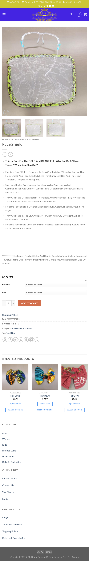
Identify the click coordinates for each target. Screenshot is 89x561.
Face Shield (10, 333)
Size (4, 292)
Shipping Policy (10, 314)
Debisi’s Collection (11, 461)
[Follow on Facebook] (36, 6)
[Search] (71, 14)
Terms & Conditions (12, 524)
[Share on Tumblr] (37, 339)
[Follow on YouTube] (53, 6)
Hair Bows (15, 395)
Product (6, 284)
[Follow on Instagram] (39, 6)
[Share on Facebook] (10, 339)
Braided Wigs (9, 450)
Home (5, 139)
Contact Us (8, 485)
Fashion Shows (9, 478)
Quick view (15, 404)
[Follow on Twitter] (44, 6)
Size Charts (8, 492)
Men (4, 433)
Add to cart (29, 303)
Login (5, 498)
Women (6, 439)
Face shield (33, 139)
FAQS (5, 517)
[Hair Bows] (15, 377)
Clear (84, 280)
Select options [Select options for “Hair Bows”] (15, 410)
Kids (4, 444)
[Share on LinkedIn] (31, 339)
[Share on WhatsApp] (5, 339)
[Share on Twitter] (15, 339)
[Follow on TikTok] (42, 6)
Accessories (17, 139)
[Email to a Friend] (21, 339)
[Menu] (4, 14)
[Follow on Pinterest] (47, 6)
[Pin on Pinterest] (26, 339)
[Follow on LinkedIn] (50, 6)
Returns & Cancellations (14, 538)
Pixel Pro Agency (70, 557)
